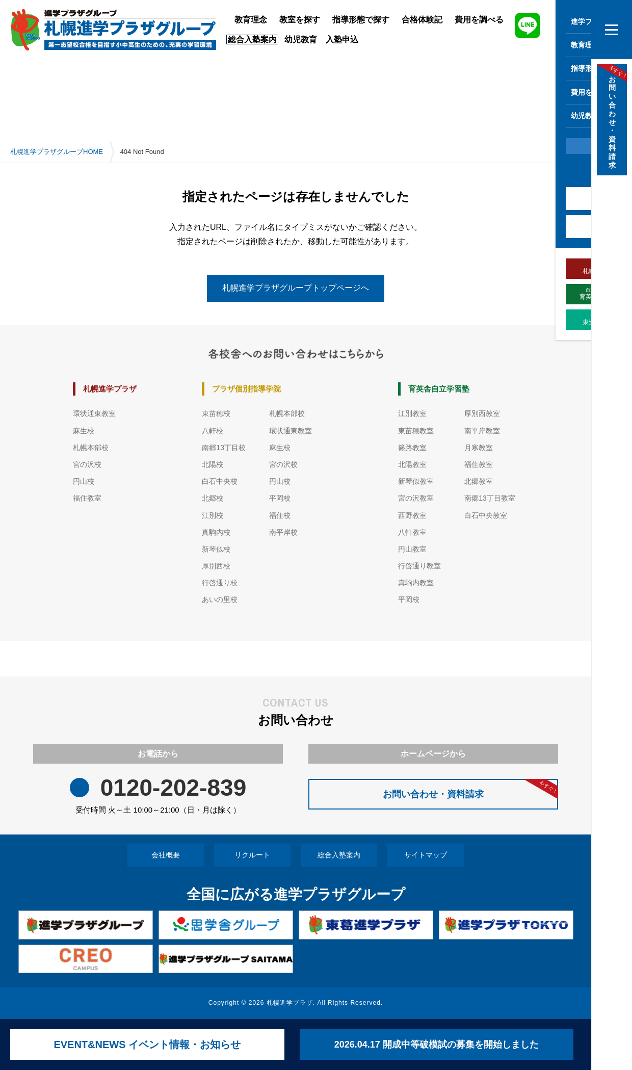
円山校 (83, 481)
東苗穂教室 (416, 431)
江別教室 (412, 413)
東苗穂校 (216, 413)
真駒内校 (216, 532)
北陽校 (212, 464)
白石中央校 (220, 481)
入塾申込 (342, 39)
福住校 (280, 515)
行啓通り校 (220, 583)
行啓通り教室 (419, 566)
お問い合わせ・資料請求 (470, 789)
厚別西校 (216, 566)
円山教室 (412, 549)
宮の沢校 (87, 464)
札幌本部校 (91, 447)
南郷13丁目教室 (489, 498)
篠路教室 (412, 447)
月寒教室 (478, 447)
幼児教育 (300, 39)
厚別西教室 (482, 413)
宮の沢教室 (416, 498)
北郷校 (212, 498)
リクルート (252, 855)
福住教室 (87, 498)
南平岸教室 (482, 431)
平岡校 (280, 498)
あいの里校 (220, 599)
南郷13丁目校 (224, 447)
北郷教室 (478, 481)
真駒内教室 (416, 583)
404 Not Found (142, 151)
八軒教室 (412, 532)
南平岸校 (283, 532)
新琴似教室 (416, 481)
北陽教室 (412, 464)
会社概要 (165, 855)
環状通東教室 (94, 413)
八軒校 (212, 431)
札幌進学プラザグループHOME (56, 151)
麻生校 (83, 431)
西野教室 (412, 515)
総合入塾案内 (339, 855)
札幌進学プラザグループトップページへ (295, 287)
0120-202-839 (173, 788)
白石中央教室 (485, 515)
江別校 (212, 515)
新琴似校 (216, 549)
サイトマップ (425, 855)
